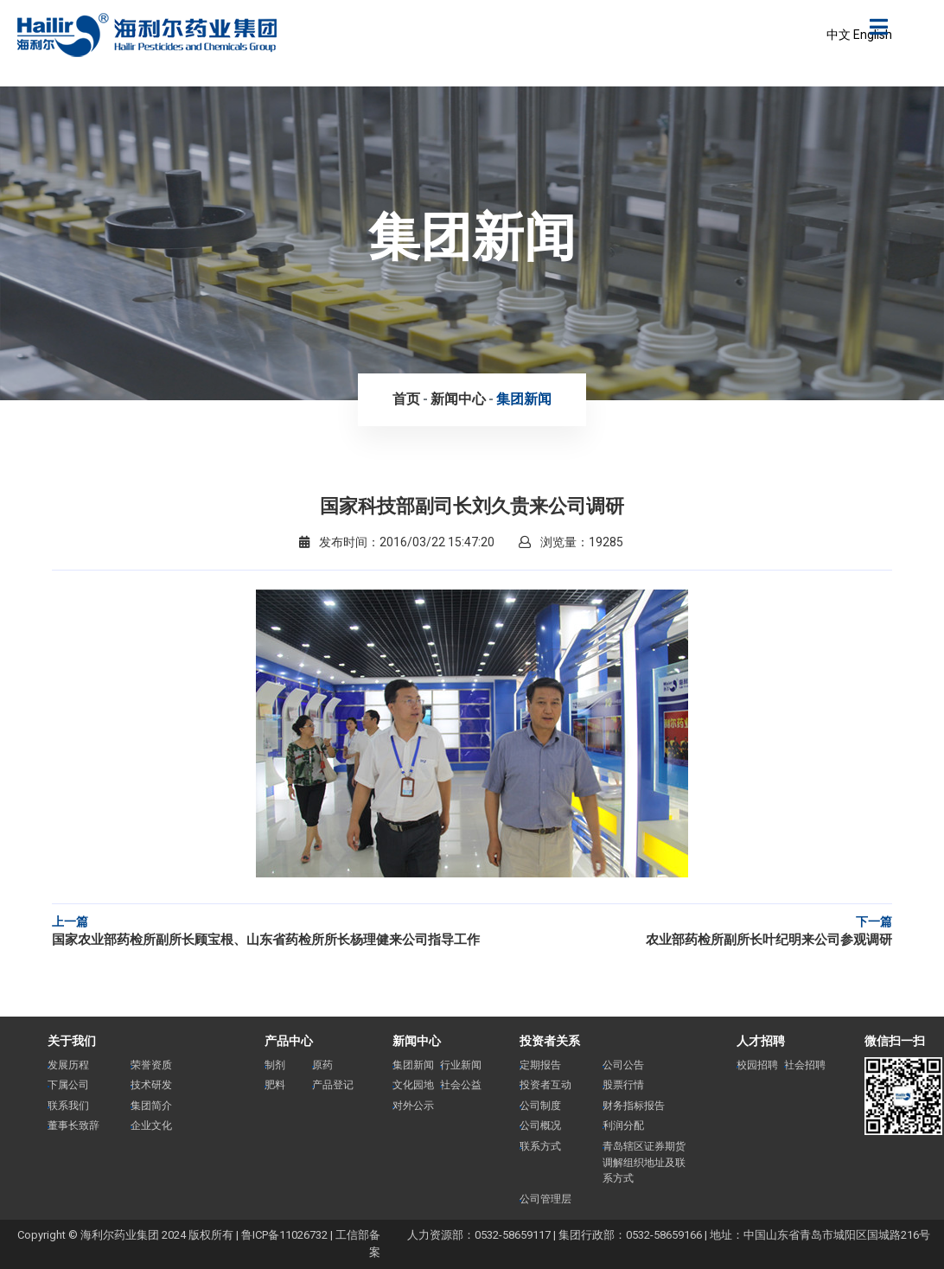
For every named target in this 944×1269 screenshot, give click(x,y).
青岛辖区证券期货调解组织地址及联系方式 (644, 1162)
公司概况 (540, 1125)
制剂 (275, 1065)
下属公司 (68, 1085)
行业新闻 (461, 1065)
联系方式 (540, 1146)
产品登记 (333, 1085)
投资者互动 (545, 1085)
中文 (838, 34)
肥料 (275, 1085)
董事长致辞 (73, 1125)
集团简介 (151, 1106)
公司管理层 (545, 1199)
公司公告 (623, 1065)
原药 (322, 1065)
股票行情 (623, 1085)
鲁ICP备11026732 (284, 1234)
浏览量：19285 (571, 542)
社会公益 (461, 1085)
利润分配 (623, 1125)
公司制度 (540, 1106)
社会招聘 (805, 1065)
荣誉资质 (151, 1065)
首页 (406, 399)
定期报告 (540, 1065)
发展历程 (68, 1065)
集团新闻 (524, 399)
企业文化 (151, 1125)
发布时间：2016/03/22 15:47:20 (396, 542)
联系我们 (68, 1106)
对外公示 (413, 1106)
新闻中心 (458, 399)
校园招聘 (757, 1065)
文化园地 (413, 1085)
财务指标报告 (634, 1106)
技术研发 (151, 1085)
